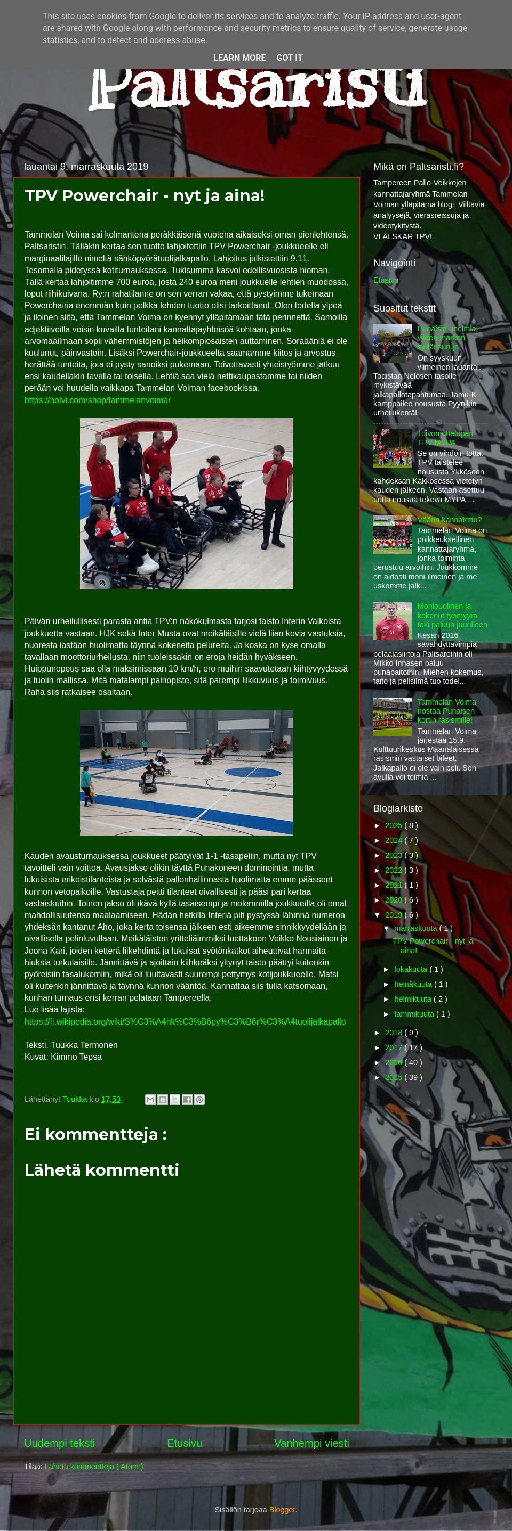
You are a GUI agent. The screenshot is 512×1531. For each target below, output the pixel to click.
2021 (394, 885)
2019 (394, 915)
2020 (394, 900)
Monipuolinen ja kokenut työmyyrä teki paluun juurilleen (452, 615)
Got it (289, 58)
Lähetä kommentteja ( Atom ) (94, 1466)
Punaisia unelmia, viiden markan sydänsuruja (448, 337)
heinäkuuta (414, 984)
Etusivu (184, 1443)
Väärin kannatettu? (450, 519)
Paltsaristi (256, 80)
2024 (394, 840)
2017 (394, 1047)
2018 (394, 1032)
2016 (394, 1062)
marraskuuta (417, 928)
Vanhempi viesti (311, 1443)
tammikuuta (415, 1014)
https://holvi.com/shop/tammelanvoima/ (98, 400)
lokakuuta (412, 969)
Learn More (239, 58)
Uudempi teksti (59, 1443)
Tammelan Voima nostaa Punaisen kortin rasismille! (447, 711)
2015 (394, 1077)
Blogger (282, 1509)
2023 (394, 855)
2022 (394, 870)
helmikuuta (414, 999)
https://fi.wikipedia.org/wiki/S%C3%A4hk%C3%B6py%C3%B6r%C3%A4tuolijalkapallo (185, 1021)
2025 (394, 825)
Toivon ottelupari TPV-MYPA (446, 438)
